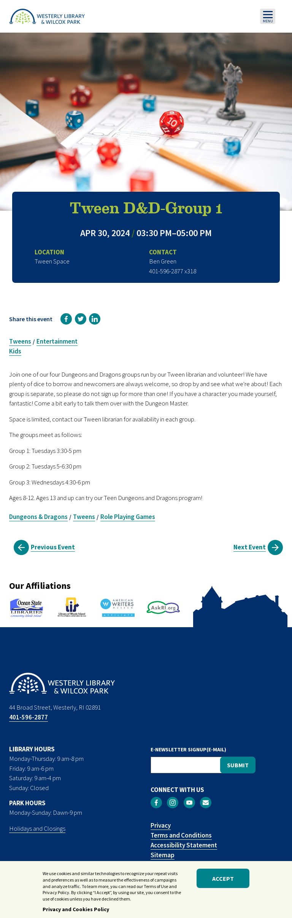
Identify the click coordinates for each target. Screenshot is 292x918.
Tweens (20, 341)
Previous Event (53, 547)
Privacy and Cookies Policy (76, 909)
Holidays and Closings (37, 828)
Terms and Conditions (181, 835)
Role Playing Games (127, 517)
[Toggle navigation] (267, 16)
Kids (15, 351)
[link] (66, 319)
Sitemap (163, 855)
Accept (223, 879)
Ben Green (162, 261)
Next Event (249, 547)
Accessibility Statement (184, 845)
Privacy (161, 825)
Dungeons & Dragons (38, 517)
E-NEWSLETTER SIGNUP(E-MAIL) (188, 749)
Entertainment (57, 341)
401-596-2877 (28, 717)
